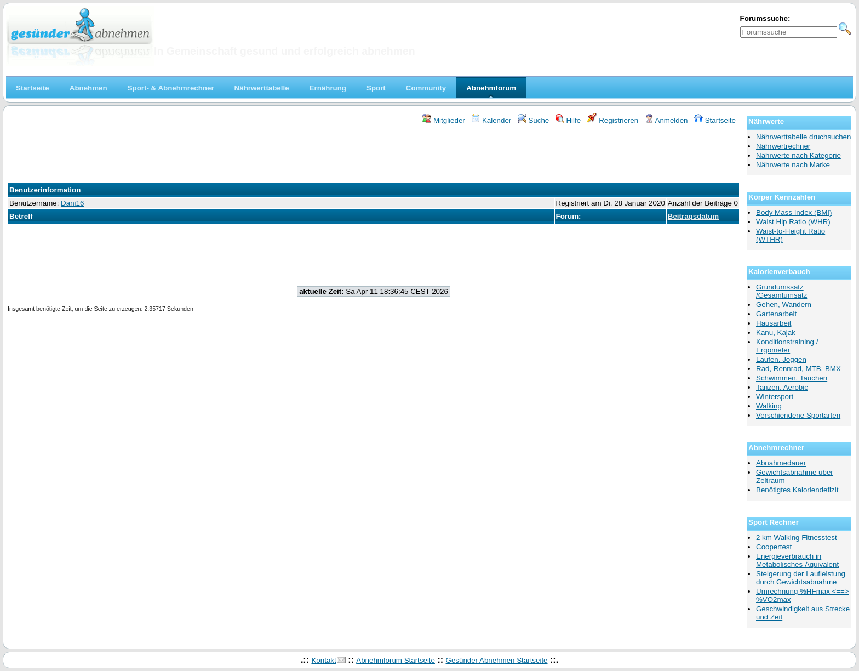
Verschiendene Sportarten (798, 415)
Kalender (491, 120)
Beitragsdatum (693, 216)
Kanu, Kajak (775, 332)
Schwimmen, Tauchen (791, 378)
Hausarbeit (773, 323)
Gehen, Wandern (783, 304)
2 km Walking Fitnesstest (796, 537)
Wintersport (774, 397)
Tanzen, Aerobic (782, 387)
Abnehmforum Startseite (395, 660)
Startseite (715, 120)
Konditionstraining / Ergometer (787, 346)
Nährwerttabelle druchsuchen (803, 137)
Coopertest (774, 547)
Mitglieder (443, 120)
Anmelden (666, 120)
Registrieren (613, 120)
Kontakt (323, 660)
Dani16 (72, 203)
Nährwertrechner (783, 146)
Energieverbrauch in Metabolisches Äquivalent (797, 560)
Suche (533, 120)
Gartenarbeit (776, 314)
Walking (769, 406)
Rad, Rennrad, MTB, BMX (798, 369)
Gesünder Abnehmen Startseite (497, 660)
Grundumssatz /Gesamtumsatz (781, 291)
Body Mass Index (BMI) (794, 212)
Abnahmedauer (781, 463)
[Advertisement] (373, 155)
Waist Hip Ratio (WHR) (793, 222)
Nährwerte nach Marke (793, 165)
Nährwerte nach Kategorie (798, 155)
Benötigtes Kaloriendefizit (797, 490)
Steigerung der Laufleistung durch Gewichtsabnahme (800, 578)
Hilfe (568, 120)
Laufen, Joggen (781, 359)
